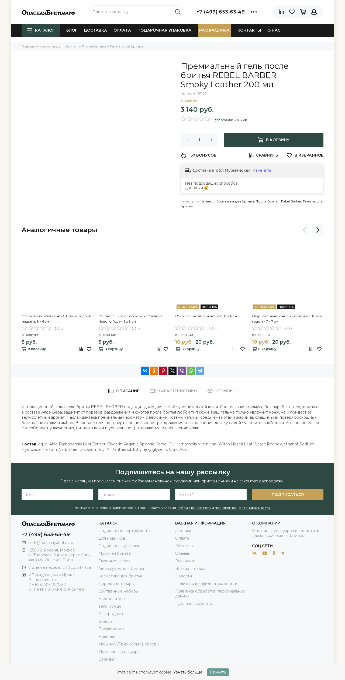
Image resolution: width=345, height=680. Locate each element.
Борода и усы (111, 598)
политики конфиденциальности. (243, 508)
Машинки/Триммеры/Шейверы (128, 644)
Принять (218, 672)
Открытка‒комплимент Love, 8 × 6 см (206, 316)
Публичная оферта (193, 603)
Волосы (105, 621)
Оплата (122, 30)
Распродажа (214, 30)
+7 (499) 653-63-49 (220, 12)
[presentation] (304, 230)
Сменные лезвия (114, 561)
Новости (183, 576)
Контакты (249, 30)
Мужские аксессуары (119, 651)
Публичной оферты (194, 508)
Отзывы (182, 553)
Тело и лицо (110, 606)
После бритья (268, 201)
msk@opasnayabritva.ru (50, 542)
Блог (71, 30)
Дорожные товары (116, 583)
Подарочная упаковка (164, 30)
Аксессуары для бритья (121, 568)
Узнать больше (187, 672)
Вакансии (184, 561)
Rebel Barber (291, 201)
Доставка (95, 30)
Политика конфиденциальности (206, 583)
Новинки (107, 636)
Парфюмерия (111, 629)
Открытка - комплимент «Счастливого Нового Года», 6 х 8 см (130, 318)
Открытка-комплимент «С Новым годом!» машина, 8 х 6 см (57, 318)
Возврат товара (190, 568)
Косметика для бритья (235, 201)
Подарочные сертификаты (124, 530)
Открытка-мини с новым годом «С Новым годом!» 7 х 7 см (287, 318)
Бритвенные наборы (118, 591)
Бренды (106, 659)
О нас (273, 30)
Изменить (261, 170)
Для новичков (111, 538)
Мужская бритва (114, 553)
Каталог (40, 30)
